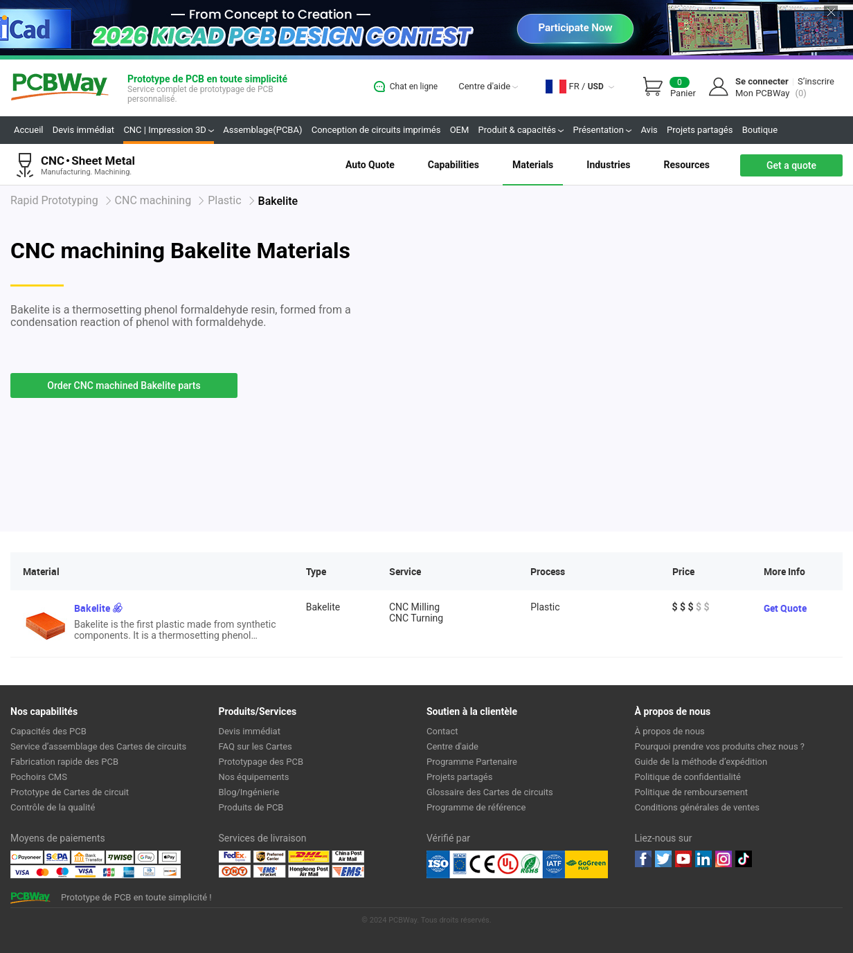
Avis (648, 130)
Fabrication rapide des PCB (64, 761)
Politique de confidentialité (688, 777)
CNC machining (153, 200)
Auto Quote (370, 164)
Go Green (586, 864)
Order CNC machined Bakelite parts (123, 385)
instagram (723, 859)
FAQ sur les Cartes (255, 746)
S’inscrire (816, 81)
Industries (608, 164)
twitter (663, 859)
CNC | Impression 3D (168, 130)
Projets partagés (700, 130)
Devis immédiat (83, 130)
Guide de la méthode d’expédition (701, 761)
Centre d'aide (488, 86)
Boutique (760, 130)
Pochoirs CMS (38, 777)
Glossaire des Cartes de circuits (489, 792)
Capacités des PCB (48, 731)
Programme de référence (476, 807)
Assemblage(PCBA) (262, 130)
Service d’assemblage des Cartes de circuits (98, 746)
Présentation (602, 130)
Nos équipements (254, 777)
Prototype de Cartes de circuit (69, 792)
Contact (442, 731)
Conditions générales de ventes (697, 807)
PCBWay (60, 87)
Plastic (224, 200)
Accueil (28, 130)
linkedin (703, 859)
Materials (532, 164)
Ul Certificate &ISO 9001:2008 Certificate (495, 864)
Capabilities (453, 164)
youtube (683, 859)
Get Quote (785, 608)
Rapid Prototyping (54, 200)
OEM (459, 130)
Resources (686, 164)
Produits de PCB (251, 807)
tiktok (743, 859)
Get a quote (791, 165)
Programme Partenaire (471, 761)
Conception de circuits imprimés (376, 130)
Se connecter (762, 81)
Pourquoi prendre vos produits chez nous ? (720, 746)
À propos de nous (670, 731)
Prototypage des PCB (261, 761)
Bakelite (92, 608)
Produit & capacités (521, 130)
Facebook (643, 859)
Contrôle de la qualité (52, 807)
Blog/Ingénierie (249, 792)
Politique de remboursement (691, 792)
